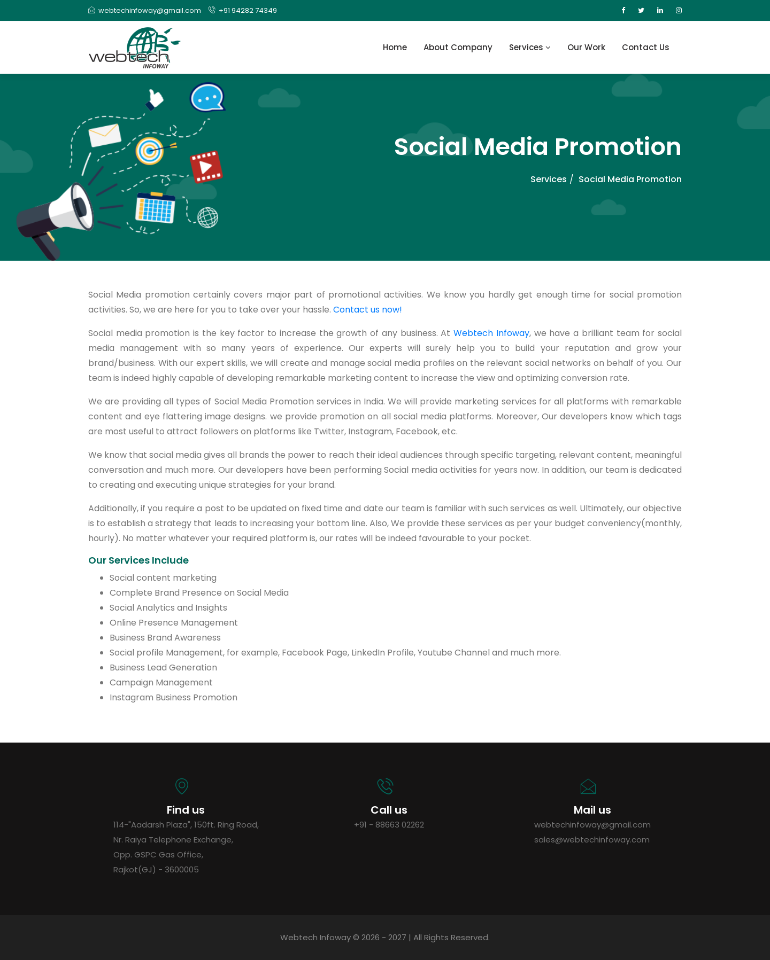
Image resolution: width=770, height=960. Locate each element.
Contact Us (645, 47)
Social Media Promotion (630, 179)
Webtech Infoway (491, 333)
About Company (458, 47)
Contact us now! (367, 309)
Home (395, 47)
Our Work (586, 47)
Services (530, 47)
